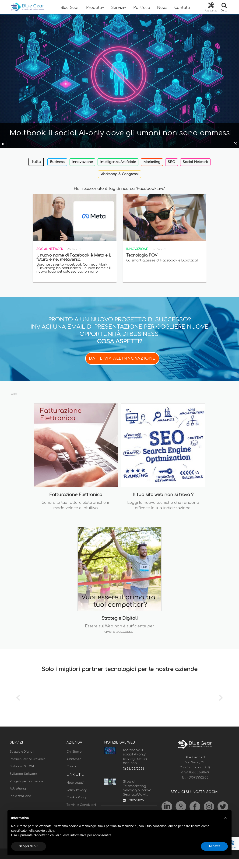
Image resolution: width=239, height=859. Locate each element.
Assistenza (74, 759)
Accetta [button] (214, 846)
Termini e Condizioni (81, 805)
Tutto (36, 162)
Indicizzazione (20, 796)
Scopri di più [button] (29, 846)
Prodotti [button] (95, 8)
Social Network (195, 162)
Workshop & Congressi (119, 174)
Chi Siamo (74, 751)
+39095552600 (197, 777)
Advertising (18, 788)
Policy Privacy (77, 790)
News (162, 8)
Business (57, 162)
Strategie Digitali (22, 751)
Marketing (151, 162)
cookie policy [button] (44, 830)
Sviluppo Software (23, 774)
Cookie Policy (77, 797)
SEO (171, 162)
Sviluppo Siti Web (22, 766)
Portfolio (141, 8)
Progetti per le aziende (26, 781)
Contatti (182, 8)
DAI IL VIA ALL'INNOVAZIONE (122, 358)
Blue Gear (69, 8)
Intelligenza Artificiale (118, 162)
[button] (225, 817)
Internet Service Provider (27, 759)
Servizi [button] (118, 8)
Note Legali (75, 782)
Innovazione (82, 162)
